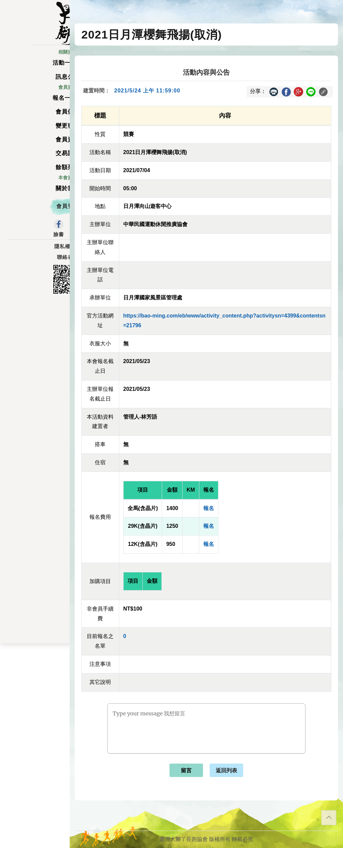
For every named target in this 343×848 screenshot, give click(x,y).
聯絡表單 (35, 263)
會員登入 (34, 212)
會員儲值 (35, 118)
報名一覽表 (35, 103)
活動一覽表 (35, 69)
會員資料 (35, 145)
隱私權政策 (34, 252)
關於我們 (35, 194)
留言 (186, 770)
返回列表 (226, 770)
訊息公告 (35, 82)
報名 (208, 508)
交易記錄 (35, 159)
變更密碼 (35, 131)
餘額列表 (35, 173)
